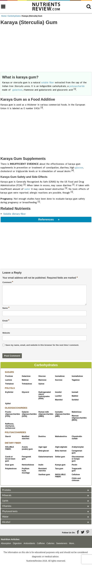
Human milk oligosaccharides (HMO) (44, 414)
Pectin (74, 465)
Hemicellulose (28, 465)
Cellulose (76, 474)
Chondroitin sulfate (77, 437)
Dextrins (42, 436)
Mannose (42, 380)
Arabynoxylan (78, 447)
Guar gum (9, 465)
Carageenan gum (77, 452)
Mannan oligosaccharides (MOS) (78, 418)
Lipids (5, 500)
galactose (17, 89)
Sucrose (58, 380)
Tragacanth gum (76, 470)
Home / (4, 16)
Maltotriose (76, 412)
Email (5, 320)
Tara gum (59, 469)
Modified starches (25, 437)
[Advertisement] (46, 48)
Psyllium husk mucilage (26, 471)
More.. (72, 543)
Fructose (9, 376)
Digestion (17, 543)
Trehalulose (27, 384)
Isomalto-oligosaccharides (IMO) (61, 414)
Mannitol (58, 400)
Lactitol (58, 396)
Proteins (6, 489)
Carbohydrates (14, 16)
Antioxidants (29, 543)
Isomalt (75, 392)
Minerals (6, 495)
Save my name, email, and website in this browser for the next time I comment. (42, 345)
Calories (50, 543)
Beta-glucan (43, 451)
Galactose (26, 376)
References (46, 219)
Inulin (40, 465)
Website (6, 333)
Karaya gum (60, 465)
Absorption (6, 543)
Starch (8, 436)
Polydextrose (10, 469)
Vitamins (6, 505)
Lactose (8, 380)
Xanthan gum (44, 474)
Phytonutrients (10, 511)
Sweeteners (61, 543)
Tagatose (76, 380)
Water (5, 516)
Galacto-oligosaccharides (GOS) (28, 414)
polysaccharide (77, 86)
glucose (79, 167)
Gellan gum (60, 457)
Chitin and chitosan (76, 479)
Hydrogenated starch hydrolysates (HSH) (44, 395)
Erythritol (9, 392)
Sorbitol (75, 400)
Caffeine (41, 543)
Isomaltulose (77, 376)
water (27, 189)
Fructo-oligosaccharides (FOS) (11, 414)
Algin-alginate (61, 447)
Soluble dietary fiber (14, 213)
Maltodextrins (61, 436)
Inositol (58, 392)
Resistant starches (42, 470)
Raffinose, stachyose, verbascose (10, 426)
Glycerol (25, 392)
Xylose (41, 384)
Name (5, 307)
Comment (7, 282)
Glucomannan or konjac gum (78, 459)
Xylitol (8, 404)
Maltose (25, 380)
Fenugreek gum (26, 458)
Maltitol (75, 396)
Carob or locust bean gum (10, 459)
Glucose (42, 376)
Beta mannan (60, 451)
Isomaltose (60, 376)
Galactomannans (44, 457)
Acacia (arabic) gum (27, 448)
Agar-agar (42, 447)
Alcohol (6, 521)
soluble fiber (47, 82)
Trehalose (9, 384)
